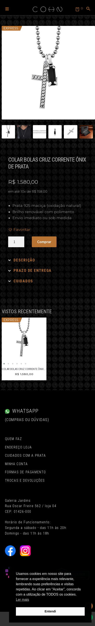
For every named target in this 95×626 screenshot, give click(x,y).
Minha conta (16, 464)
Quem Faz (13, 439)
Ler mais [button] (22, 599)
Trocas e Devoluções (25, 480)
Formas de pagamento (25, 472)
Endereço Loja (18, 447)
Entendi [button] (50, 611)
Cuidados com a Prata (25, 455)
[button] (7, 8)
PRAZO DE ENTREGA (33, 270)
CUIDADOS (23, 281)
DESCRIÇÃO (24, 260)
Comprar (44, 241)
